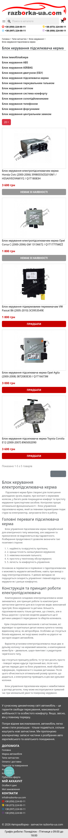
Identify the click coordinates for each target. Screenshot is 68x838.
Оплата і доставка (11, 761)
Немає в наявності (34, 192)
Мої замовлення (11, 789)
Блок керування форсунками (20, 109)
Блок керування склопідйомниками (25, 98)
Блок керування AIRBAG (17, 67)
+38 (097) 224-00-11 (14, 30)
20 (5, 122)
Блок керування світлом (17, 88)
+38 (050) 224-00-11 (14, 26)
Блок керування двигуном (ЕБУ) (22, 73)
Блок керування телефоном (20, 104)
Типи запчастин (19, 39)
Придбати (34, 324)
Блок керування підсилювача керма (25, 78)
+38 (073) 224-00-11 (54, 26)
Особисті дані (9, 785)
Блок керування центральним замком (26, 114)
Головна (6, 39)
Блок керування (36, 39)
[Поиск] (32, 21)
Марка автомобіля (12, 753)
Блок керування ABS (15, 62)
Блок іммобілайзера (15, 57)
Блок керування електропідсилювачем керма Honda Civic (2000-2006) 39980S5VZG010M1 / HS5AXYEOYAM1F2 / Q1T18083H (30, 174)
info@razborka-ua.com (14, 797)
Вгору (58, 474)
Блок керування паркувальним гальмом (28, 83)
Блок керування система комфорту (24, 93)
